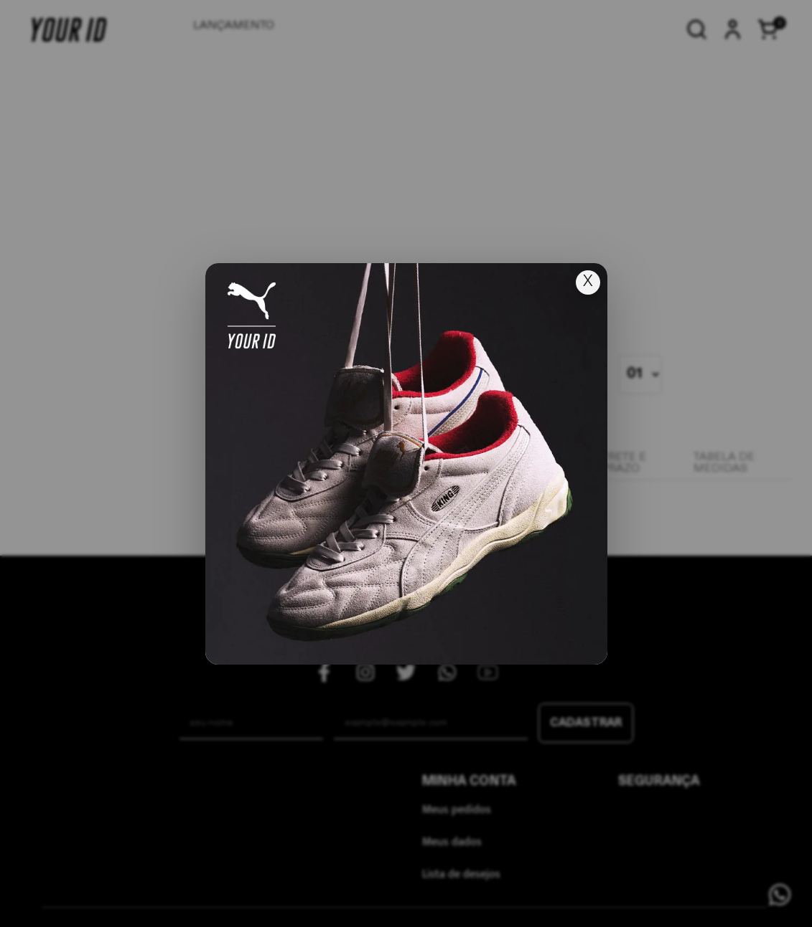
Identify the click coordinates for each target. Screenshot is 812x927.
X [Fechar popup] (588, 282)
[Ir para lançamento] (406, 464)
